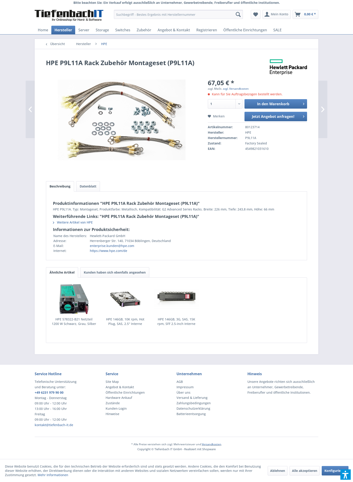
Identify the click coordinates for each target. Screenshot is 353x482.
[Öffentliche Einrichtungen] (245, 30)
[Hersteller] (63, 30)
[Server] (84, 30)
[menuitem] (178, 14)
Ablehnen (277, 470)
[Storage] (102, 30)
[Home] (43, 30)
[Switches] (123, 30)
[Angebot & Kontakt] (173, 30)
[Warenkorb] (305, 14)
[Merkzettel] (255, 14)
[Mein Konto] (276, 14)
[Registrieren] (206, 30)
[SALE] (277, 30)
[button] (345, 474)
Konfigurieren (335, 470)
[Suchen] (238, 14)
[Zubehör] (144, 30)
